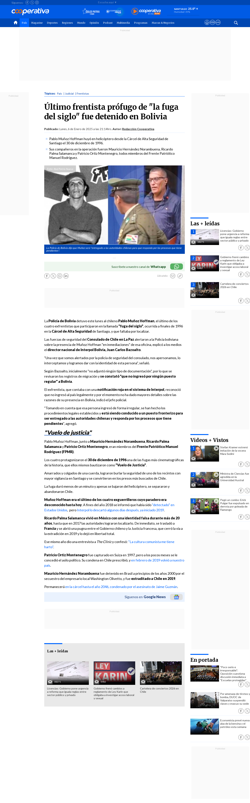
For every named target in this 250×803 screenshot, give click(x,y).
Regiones (67, 22)
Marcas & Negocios (163, 22)
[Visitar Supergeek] (218, 26)
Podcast (107, 22)
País (24, 22)
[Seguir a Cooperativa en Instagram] (37, 2)
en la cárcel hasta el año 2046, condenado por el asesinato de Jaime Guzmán (121, 587)
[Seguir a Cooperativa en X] (32, 2)
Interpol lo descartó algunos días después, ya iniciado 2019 (120, 510)
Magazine (37, 22)
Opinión (94, 22)
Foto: (50, 168)
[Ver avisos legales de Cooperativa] (207, 26)
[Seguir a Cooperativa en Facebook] (27, 2)
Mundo (81, 22)
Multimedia (123, 22)
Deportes (52, 22)
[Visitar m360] (212, 26)
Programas (141, 22)
